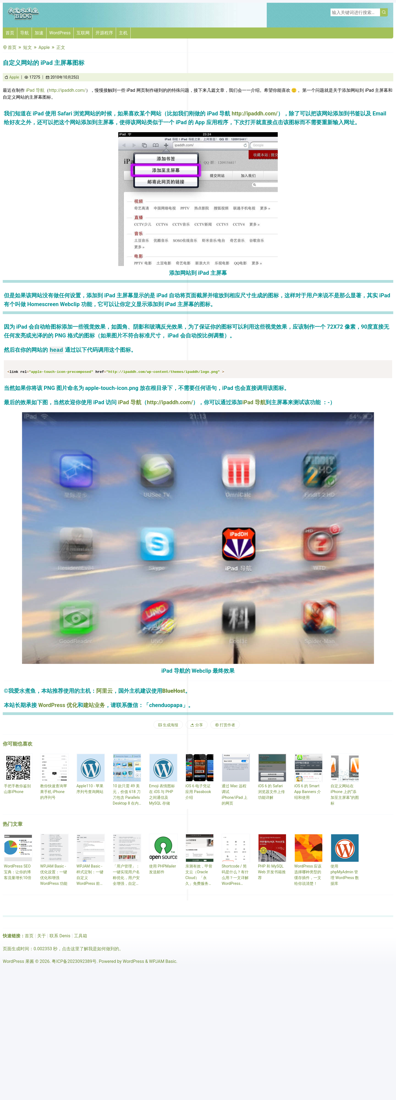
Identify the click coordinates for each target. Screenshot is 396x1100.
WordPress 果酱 (18, 961)
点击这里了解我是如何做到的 (90, 948)
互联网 (83, 32)
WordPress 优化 (58, 705)
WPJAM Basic (162, 961)
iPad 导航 (35, 90)
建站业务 (94, 705)
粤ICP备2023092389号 (74, 961)
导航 (24, 32)
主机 (123, 32)
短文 (27, 47)
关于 (41, 935)
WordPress (60, 32)
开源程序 (104, 32)
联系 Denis (60, 935)
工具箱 (80, 935)
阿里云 (104, 691)
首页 (10, 32)
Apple (44, 47)
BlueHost (173, 691)
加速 (39, 32)
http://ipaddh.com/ (67, 90)
